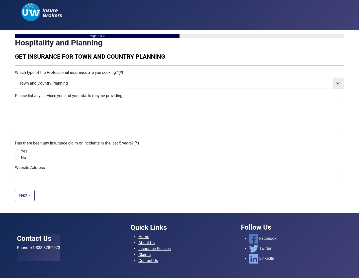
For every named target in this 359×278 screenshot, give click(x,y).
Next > (24, 195)
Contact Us (148, 260)
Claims (144, 254)
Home (143, 236)
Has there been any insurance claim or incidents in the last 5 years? (77, 143)
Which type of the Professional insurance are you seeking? (69, 72)
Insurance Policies (154, 248)
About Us (146, 242)
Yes (24, 151)
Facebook (263, 238)
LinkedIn (261, 258)
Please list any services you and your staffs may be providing (68, 95)
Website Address (30, 167)
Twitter (260, 248)
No (23, 157)
